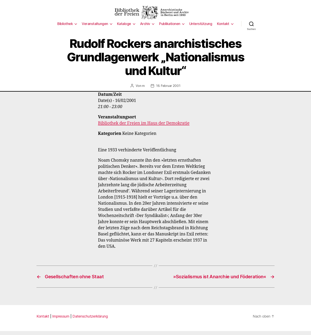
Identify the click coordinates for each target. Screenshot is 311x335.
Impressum (60, 320)
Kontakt (223, 28)
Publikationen (169, 28)
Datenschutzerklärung (90, 320)
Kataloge (124, 28)
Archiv (145, 28)
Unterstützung (200, 28)
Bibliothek (65, 28)
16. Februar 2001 (168, 90)
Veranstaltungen (95, 28)
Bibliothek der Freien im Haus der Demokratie (143, 127)
